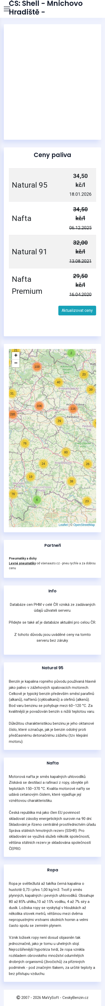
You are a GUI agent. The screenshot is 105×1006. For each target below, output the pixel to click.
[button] (31, 477)
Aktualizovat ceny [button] (77, 310)
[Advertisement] (52, 82)
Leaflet (63, 525)
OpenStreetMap (84, 525)
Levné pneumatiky (22, 563)
